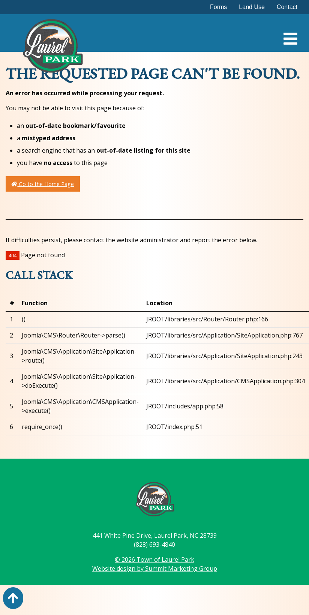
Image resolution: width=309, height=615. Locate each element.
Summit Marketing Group (181, 568)
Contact (287, 7)
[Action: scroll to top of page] (13, 598)
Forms (218, 7)
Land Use (252, 7)
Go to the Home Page (42, 184)
